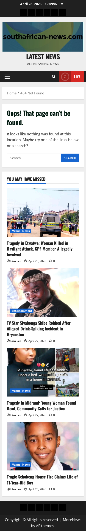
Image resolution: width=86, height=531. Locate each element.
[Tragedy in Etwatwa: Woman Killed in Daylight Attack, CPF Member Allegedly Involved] (43, 212)
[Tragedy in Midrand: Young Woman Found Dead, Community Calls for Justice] (43, 372)
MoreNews (72, 519)
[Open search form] (53, 76)
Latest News (43, 56)
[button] (7, 77)
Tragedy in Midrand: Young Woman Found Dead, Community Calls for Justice (41, 405)
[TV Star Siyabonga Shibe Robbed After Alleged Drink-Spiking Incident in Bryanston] (43, 292)
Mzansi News (21, 231)
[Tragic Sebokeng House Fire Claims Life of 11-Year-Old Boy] (43, 446)
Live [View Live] (69, 76)
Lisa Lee (15, 261)
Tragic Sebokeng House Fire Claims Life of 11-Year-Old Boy (42, 479)
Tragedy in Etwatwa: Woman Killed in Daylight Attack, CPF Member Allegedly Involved (39, 248)
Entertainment (22, 311)
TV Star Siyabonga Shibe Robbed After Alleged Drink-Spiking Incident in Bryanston (39, 328)
